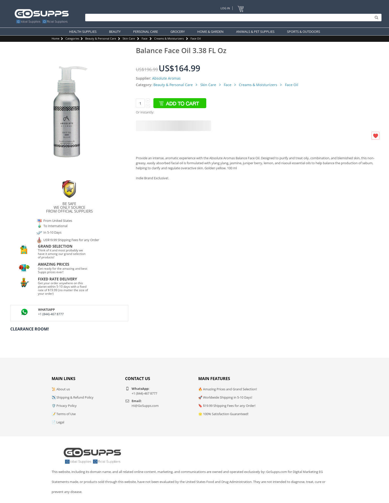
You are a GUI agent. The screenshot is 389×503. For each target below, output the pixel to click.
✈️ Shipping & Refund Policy (72, 397)
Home (55, 38)
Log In (225, 8)
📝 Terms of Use (64, 414)
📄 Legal (58, 422)
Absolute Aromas (166, 78)
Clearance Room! (29, 329)
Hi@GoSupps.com (145, 405)
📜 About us (61, 389)
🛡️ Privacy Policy (64, 405)
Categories (72, 38)
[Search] (232, 17)
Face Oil (195, 38)
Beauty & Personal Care (100, 38)
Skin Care (129, 38)
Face (144, 38)
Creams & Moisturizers (169, 38)
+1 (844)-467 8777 (51, 314)
